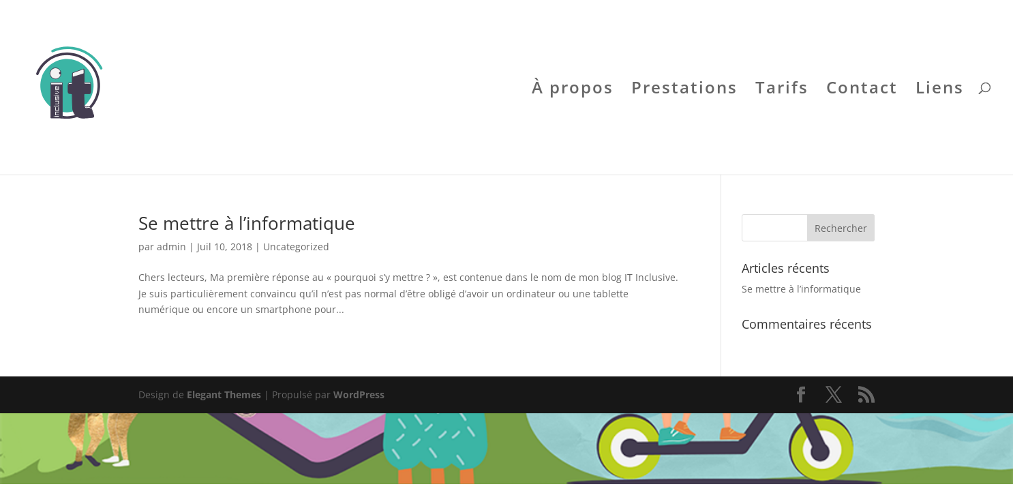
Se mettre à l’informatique (246, 223)
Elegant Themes (224, 394)
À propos (573, 90)
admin (171, 246)
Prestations (684, 90)
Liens (940, 90)
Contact (862, 90)
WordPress (358, 394)
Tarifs (781, 90)
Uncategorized (296, 246)
